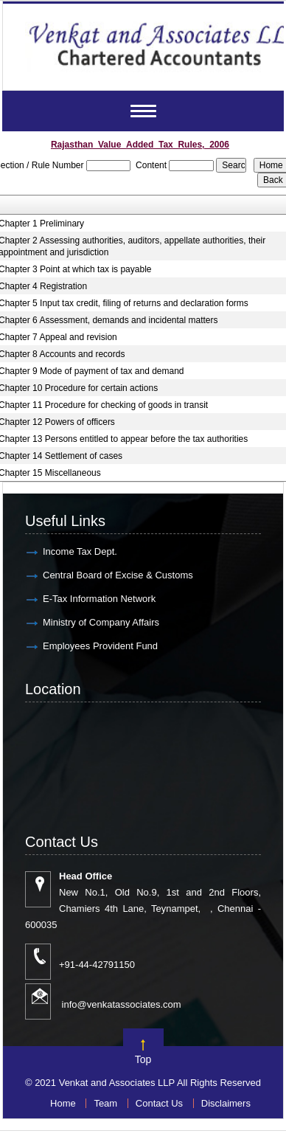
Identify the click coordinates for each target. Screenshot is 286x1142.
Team (105, 1103)
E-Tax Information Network (99, 598)
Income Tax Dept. (80, 551)
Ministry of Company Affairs (101, 622)
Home (63, 1103)
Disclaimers (226, 1103)
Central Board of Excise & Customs (118, 575)
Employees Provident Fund (100, 645)
